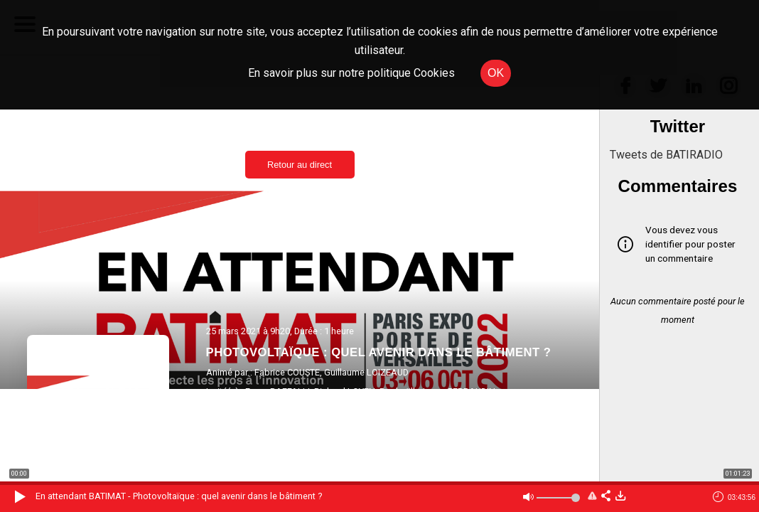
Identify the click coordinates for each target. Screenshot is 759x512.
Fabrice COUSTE (287, 372)
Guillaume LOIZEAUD (366, 372)
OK (496, 73)
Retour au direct (299, 164)
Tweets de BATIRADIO (666, 154)
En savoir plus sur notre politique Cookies (351, 73)
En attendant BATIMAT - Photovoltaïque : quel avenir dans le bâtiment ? (179, 496)
